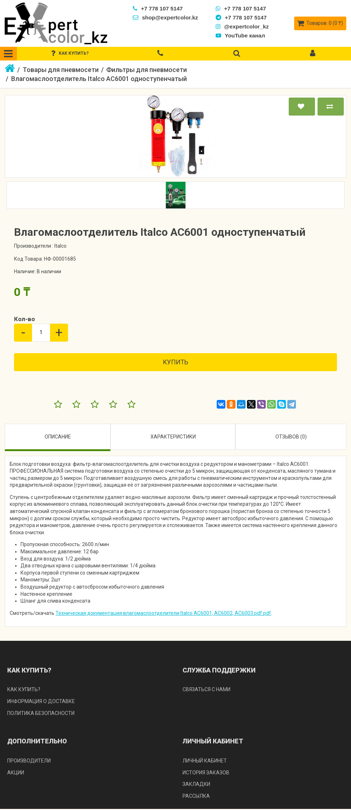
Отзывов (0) (291, 437)
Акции (15, 773)
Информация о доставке (41, 702)
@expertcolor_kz (243, 26)
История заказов (206, 773)
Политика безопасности (41, 714)
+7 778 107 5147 (159, 8)
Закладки (196, 785)
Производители (29, 761)
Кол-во (24, 320)
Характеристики (173, 437)
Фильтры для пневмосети (146, 70)
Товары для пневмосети (61, 70)
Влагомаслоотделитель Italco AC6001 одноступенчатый (99, 80)
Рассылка (196, 797)
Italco (60, 246)
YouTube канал (241, 35)
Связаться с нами (206, 690)
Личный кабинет (205, 761)
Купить (175, 362)
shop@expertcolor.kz (166, 17)
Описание (58, 437)
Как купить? (23, 690)
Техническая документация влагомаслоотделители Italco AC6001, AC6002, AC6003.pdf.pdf (163, 614)
